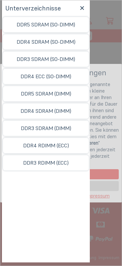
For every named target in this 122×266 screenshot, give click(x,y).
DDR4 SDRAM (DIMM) (45, 111)
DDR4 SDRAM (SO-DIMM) (46, 41)
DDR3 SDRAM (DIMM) (46, 128)
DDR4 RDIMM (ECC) (46, 145)
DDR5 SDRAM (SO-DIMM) (46, 24)
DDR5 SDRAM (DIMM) (46, 93)
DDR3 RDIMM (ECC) (46, 162)
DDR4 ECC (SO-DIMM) (45, 76)
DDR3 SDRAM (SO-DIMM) (46, 59)
